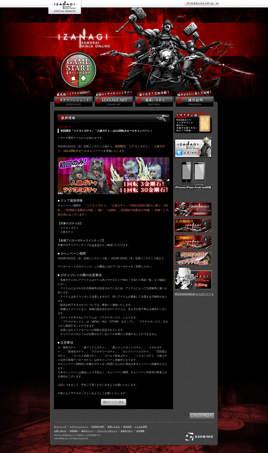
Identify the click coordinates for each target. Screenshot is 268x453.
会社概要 (140, 431)
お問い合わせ (60, 431)
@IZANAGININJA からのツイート (194, 294)
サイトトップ (60, 426)
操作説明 (127, 426)
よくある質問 (141, 426)
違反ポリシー (87, 431)
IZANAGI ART (97, 426)
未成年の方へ (127, 431)
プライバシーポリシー (107, 431)
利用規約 (74, 431)
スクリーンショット (79, 426)
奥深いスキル (114, 426)
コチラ (95, 244)
